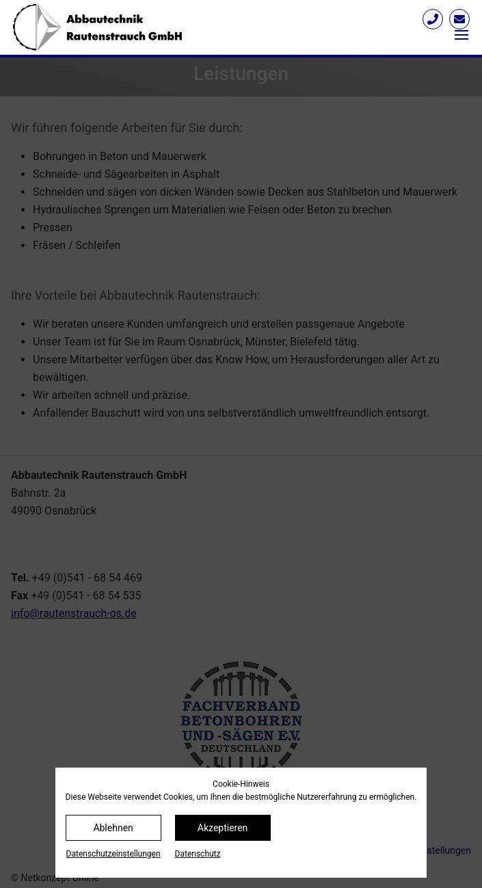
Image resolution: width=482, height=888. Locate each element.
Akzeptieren (223, 827)
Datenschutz (198, 854)
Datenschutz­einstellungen (113, 854)
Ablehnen (113, 827)
